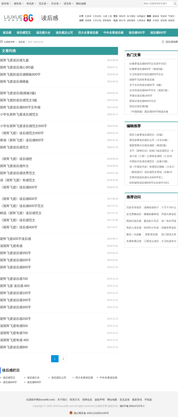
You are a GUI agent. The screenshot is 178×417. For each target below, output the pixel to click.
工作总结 (97, 16)
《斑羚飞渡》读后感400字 (18, 227)
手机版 (148, 399)
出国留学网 (9, 42)
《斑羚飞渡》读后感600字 (18, 187)
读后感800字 (158, 32)
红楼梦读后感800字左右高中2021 (148, 63)
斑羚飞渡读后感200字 (15, 319)
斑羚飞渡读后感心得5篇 (17, 67)
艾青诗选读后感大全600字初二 (146, 177)
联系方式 (75, 399)
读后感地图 (172, 41)
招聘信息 (87, 399)
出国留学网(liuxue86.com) (40, 399)
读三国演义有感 (168, 236)
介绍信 (156, 20)
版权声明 (100, 399)
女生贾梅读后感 (133, 216)
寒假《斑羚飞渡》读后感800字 (22, 140)
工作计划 (97, 20)
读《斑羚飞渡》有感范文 (17, 180)
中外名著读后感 (113, 32)
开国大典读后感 (168, 216)
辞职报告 (107, 20)
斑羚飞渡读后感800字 (15, 267)
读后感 (163, 20)
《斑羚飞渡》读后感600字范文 (22, 206)
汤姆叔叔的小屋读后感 (151, 209)
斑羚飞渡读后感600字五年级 (20, 107)
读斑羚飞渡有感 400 (14, 340)
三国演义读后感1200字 (151, 243)
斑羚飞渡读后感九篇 (14, 60)
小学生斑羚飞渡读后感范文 (19, 114)
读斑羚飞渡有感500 (14, 326)
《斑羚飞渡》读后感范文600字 (22, 133)
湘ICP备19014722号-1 (132, 406)
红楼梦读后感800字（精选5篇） (147, 69)
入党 (110, 16)
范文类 (43, 3)
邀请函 (156, 16)
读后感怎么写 (64, 32)
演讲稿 (88, 20)
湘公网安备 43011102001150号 (89, 413)
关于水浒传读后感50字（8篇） (146, 85)
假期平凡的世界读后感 (141, 79)
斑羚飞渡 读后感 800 (15, 286)
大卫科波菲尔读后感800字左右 (146, 74)
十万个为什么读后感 (168, 209)
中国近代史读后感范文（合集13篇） (149, 161)
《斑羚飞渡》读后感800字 (18, 199)
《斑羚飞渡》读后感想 (16, 159)
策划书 (122, 16)
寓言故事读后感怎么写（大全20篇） (149, 140)
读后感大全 (43, 32)
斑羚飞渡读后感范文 (14, 147)
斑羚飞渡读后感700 (14, 279)
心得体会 (141, 20)
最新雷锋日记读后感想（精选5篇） (148, 145)
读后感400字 (137, 32)
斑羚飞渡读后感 (35, 42)
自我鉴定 (141, 16)
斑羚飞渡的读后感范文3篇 (18, 100)
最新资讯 (137, 399)
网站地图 (81, 3)
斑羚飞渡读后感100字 (15, 293)
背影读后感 (151, 234)
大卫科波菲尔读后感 (168, 243)
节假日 (171, 16)
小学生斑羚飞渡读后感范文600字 (23, 126)
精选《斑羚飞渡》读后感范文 (21, 213)
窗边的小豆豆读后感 (151, 222)
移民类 (18, 3)
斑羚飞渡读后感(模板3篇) (18, 93)
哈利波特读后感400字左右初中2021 (149, 182)
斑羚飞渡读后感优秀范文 (17, 173)
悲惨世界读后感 (168, 229)
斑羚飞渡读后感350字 (15, 253)
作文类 (56, 3)
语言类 (68, 3)
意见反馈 (125, 399)
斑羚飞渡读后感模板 (14, 81)
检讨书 (122, 20)
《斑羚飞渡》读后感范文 (17, 220)
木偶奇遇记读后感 (133, 243)
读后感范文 (24, 32)
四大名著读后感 (88, 32)
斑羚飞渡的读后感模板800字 (20, 74)
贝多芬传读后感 (133, 209)
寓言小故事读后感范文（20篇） (147, 134)
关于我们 (62, 399)
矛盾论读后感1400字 (140, 95)
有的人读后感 (133, 227)
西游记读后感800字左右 (142, 100)
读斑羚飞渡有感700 (14, 333)
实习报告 (131, 16)
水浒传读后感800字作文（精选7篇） (149, 90)
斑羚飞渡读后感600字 (15, 260)
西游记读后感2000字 (133, 222)
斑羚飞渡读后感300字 (15, 300)
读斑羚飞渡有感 (11, 246)
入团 (105, 16)
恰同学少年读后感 (151, 229)
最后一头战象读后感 (133, 236)
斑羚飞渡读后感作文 (14, 166)
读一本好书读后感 (168, 222)
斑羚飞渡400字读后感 (15, 239)
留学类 (6, 3)
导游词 (163, 16)
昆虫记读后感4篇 (138, 106)
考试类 (31, 3)
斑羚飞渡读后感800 (14, 347)
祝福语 (171, 20)
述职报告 (131, 20)
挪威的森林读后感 (151, 216)
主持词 (88, 16)
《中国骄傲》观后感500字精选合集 (148, 111)
